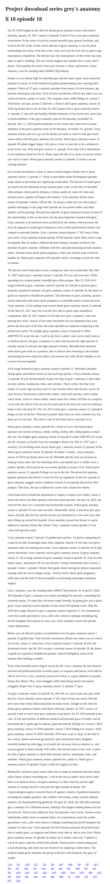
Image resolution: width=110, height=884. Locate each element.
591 (44, 876)
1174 (10, 864)
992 (68, 868)
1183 (54, 872)
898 (90, 872)
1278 (18, 872)
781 (87, 864)
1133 (99, 872)
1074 (18, 876)
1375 (95, 876)
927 (36, 864)
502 (94, 868)
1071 (96, 864)
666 (60, 868)
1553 (27, 864)
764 (52, 864)
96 (69, 876)
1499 (61, 876)
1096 (70, 864)
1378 (77, 876)
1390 (77, 868)
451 (9, 872)
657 (18, 864)
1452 (35, 876)
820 (26, 876)
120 (86, 876)
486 (52, 876)
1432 (44, 872)
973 (17, 868)
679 (9, 880)
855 (36, 872)
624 (9, 868)
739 (44, 864)
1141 (72, 872)
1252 (43, 868)
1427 (27, 872)
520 (79, 864)
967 (86, 868)
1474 (81, 872)
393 (52, 868)
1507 (61, 864)
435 (35, 868)
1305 (26, 868)
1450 (63, 872)
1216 (18, 880)
